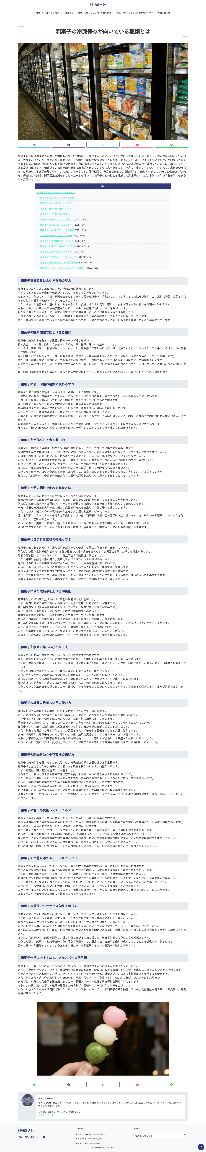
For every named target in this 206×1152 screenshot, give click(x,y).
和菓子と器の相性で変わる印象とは (57, 219)
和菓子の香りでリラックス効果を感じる (59, 262)
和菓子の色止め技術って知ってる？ (57, 251)
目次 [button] (103, 186)
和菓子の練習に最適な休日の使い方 (57, 240)
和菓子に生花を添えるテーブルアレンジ (59, 256)
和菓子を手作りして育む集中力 (55, 213)
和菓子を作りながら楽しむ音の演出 (94, 12)
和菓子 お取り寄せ (47, 1115)
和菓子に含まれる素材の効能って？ (57, 224)
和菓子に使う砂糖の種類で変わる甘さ (58, 208)
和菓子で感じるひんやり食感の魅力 (57, 197)
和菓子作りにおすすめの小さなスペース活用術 (62, 267)
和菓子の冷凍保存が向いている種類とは (55, 12)
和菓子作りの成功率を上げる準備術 (57, 230)
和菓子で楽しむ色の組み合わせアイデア (134, 12)
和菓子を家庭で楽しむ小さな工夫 (56, 235)
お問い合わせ (164, 12)
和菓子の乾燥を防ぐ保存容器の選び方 (58, 246)
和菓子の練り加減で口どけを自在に (57, 203)
